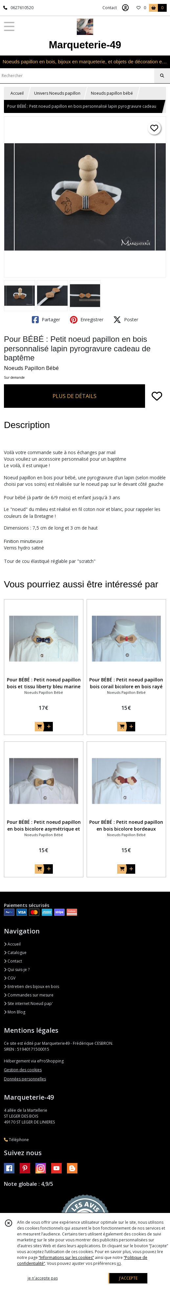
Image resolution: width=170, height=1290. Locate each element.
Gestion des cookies (23, 1070)
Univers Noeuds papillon (57, 93)
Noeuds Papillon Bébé (31, 368)
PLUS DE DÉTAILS (74, 396)
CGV (9, 978)
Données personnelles (25, 1079)
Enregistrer (86, 320)
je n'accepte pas (43, 1278)
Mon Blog (14, 1012)
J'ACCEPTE (128, 1278)
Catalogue (15, 952)
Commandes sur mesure (28, 995)
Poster (125, 320)
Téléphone (16, 1139)
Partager (46, 320)
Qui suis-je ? (17, 969)
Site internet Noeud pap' (28, 1003)
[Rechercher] (162, 75)
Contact (109, 7)
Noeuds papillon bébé (112, 93)
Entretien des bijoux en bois (31, 986)
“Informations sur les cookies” (66, 1257)
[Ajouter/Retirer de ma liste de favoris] (156, 396)
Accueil (17, 93)
